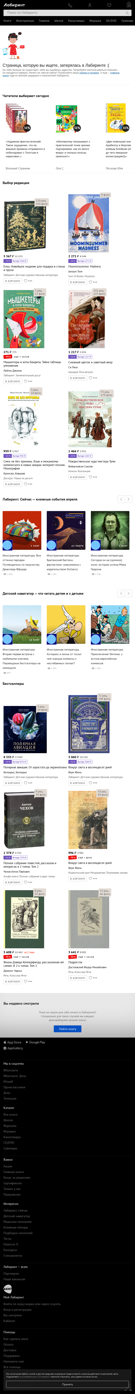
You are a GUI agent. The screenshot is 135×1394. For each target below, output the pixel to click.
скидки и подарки (89, 72)
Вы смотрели (13, 1315)
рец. (41, 200)
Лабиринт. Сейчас (16, 1210)
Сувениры (127, 20)
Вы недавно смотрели (21, 1003)
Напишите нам (14, 1361)
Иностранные (25, 20)
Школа (58, 20)
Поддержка (12, 1356)
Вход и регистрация (17, 1310)
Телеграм (10, 1098)
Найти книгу (67, 1029)
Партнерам (11, 1273)
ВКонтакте (11, 1070)
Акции (8, 1166)
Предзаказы (12, 1194)
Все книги (10, 1114)
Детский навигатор (17, 1216)
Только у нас (12, 1189)
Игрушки (95, 20)
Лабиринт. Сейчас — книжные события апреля (40, 499)
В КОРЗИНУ (12, 281)
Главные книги (14, 1172)
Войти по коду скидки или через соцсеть (32, 1304)
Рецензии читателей (17, 1222)
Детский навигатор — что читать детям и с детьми (43, 593)
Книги (7, 20)
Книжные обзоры (16, 1227)
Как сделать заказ (16, 1339)
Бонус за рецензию (17, 1177)
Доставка (10, 1350)
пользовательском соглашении (34, 1376)
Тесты (7, 1239)
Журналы (10, 1126)
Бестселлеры (13, 683)
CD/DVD (111, 20)
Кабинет (9, 1321)
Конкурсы (10, 1250)
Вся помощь (12, 1367)
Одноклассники (14, 1087)
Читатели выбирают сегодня (26, 96)
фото (41, 203)
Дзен (7, 1093)
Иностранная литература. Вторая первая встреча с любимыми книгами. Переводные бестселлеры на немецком (21, 659)
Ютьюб (8, 1081)
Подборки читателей (18, 1233)
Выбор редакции (16, 183)
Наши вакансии (14, 1279)
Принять (67, 1384)
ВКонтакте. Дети (15, 1076)
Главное (44, 20)
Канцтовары (76, 20)
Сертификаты (13, 1183)
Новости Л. (11, 1244)
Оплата (8, 1344)
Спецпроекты (13, 1255)
